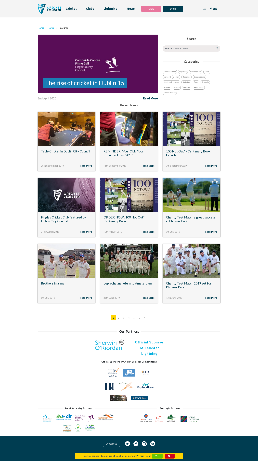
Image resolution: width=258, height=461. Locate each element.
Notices (167, 87)
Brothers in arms (52, 283)
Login (173, 8)
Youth (207, 72)
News (131, 8)
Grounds (205, 82)
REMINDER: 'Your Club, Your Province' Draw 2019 (123, 153)
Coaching (186, 77)
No (169, 456)
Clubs (90, 8)
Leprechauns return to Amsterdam (127, 283)
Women (176, 77)
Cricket (71, 8)
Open (196, 82)
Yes (157, 456)
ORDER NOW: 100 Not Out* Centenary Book (123, 219)
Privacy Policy (143, 455)
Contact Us (111, 443)
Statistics (186, 82)
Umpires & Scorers (171, 82)
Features (186, 87)
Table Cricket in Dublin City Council (65, 151)
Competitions (199, 77)
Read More (150, 98)
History (177, 87)
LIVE (151, 8)
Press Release (170, 93)
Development (195, 72)
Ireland (166, 77)
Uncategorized (170, 72)
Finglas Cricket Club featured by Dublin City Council (63, 219)
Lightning (110, 8)
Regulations (199, 87)
